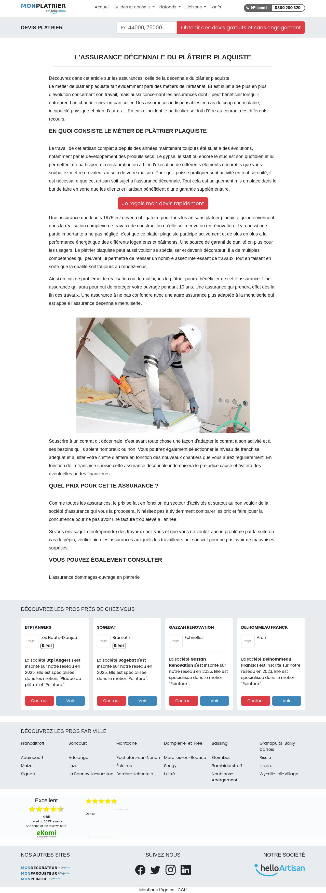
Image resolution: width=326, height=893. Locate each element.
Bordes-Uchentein (134, 774)
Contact (39, 701)
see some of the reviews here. (46, 826)
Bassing (219, 743)
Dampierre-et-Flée (183, 743)
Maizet (27, 766)
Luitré (169, 774)
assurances (130, 78)
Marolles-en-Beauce (185, 757)
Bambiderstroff (227, 766)
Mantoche (126, 743)
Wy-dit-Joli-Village (279, 774)
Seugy (170, 766)
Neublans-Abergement (224, 777)
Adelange (78, 757)
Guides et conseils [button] (133, 7)
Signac (28, 774)
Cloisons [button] (194, 7)
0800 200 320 (288, 7)
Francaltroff (32, 743)
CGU (182, 890)
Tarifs (215, 7)
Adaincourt (32, 757)
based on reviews (46, 819)
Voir (70, 701)
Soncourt (78, 743)
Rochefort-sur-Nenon (138, 757)
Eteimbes (221, 757)
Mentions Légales (156, 890)
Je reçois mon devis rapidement (163, 203)
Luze (73, 766)
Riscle (265, 757)
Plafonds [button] (168, 7)
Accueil (102, 7)
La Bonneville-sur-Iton (91, 774)
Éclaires (124, 766)
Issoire (266, 766)
